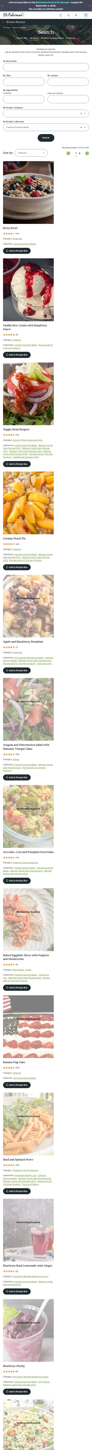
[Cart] (86, 15)
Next (87, 153)
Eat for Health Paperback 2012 (22, 1002)
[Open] (85, 113)
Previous (68, 153)
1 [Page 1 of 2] (75, 153)
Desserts (62, 230)
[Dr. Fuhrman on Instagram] (57, 1348)
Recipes (34, 38)
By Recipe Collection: (14, 121)
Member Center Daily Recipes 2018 (19, 326)
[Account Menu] (76, 15)
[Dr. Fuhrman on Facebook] (23, 1348)
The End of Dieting (66, 632)
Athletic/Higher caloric (24, 526)
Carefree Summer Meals (24, 231)
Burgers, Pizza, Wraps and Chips (27, 318)
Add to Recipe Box (16, 238)
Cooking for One (55, 529)
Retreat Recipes (10, 817)
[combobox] (42, 113)
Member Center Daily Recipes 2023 (19, 335)
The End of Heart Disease (70, 913)
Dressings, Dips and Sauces (25, 521)
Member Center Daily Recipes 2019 (19, 329)
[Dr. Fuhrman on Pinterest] (34, 1348)
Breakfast (17, 226)
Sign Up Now (46, 1409)
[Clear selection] (81, 113)
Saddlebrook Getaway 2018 (16, 341)
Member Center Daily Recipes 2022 (19, 332)
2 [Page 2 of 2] (79, 153)
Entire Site (22, 38)
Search (46, 137)
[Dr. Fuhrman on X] (68, 1348)
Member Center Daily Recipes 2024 (19, 431)
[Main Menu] (61, 15)
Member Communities (52, 38)
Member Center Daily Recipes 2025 (64, 432)
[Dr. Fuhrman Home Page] (13, 15)
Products (70, 38)
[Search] (68, 15)
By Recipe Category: (13, 107)
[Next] (89, 5)
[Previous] (2, 5)
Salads (61, 424)
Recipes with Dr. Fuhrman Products (64, 238)
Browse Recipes (16, 21)
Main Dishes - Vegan (67, 521)
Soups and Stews (66, 810)
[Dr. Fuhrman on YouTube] (46, 1348)
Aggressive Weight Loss (71, 620)
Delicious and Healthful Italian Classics (65, 1097)
